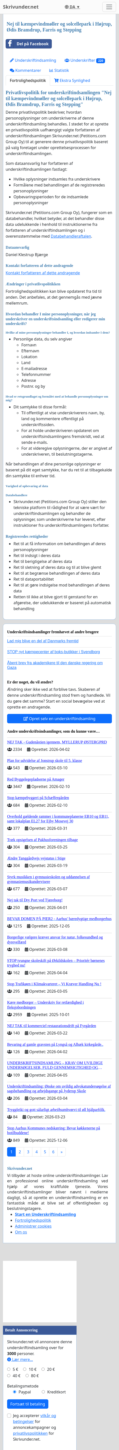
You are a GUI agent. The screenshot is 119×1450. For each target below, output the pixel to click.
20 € (51, 1369)
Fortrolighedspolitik (28, 80)
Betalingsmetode (23, 1386)
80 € (35, 1375)
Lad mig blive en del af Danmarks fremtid (43, 641)
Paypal (25, 1392)
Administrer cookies (33, 1226)
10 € (33, 1369)
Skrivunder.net (21, 6)
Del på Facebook (27, 43)
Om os (21, 1232)
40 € (17, 1375)
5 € (15, 1369)
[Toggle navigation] (109, 7)
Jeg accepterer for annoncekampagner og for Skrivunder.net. (34, 1427)
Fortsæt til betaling (27, 1404)
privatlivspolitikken (30, 1433)
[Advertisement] (40, 1291)
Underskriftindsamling (33, 60)
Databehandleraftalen (71, 236)
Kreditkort (56, 1392)
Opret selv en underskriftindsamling (59, 718)
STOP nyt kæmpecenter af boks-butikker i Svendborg (53, 652)
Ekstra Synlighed (72, 80)
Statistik (59, 70)
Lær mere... (20, 1359)
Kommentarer (25, 70)
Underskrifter (85, 60)
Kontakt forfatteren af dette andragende (43, 273)
